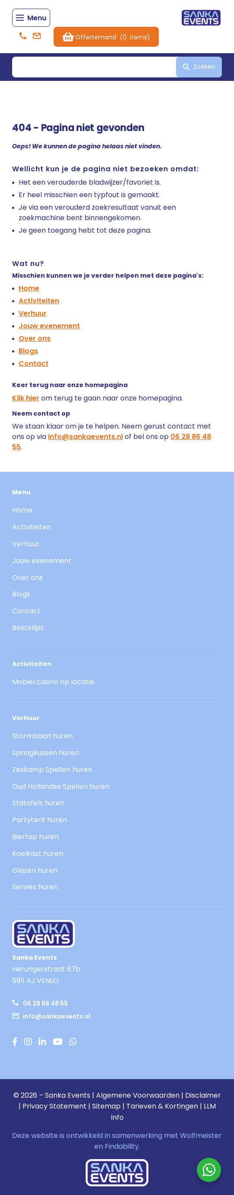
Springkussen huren (45, 753)
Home (29, 288)
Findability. (122, 1146)
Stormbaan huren (42, 736)
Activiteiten (39, 301)
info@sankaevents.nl (85, 437)
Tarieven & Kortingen (162, 1106)
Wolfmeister (201, 1136)
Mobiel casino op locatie (53, 682)
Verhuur (33, 313)
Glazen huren (35, 870)
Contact (33, 363)
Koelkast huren (37, 854)
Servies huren (35, 887)
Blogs (28, 351)
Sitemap (106, 1106)
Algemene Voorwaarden (138, 1095)
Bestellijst (28, 628)
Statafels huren (38, 803)
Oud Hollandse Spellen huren (60, 786)
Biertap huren (35, 837)
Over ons (35, 338)
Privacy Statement (54, 1106)
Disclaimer (203, 1095)
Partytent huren (39, 820)
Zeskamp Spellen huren (52, 770)
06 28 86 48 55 (40, 1003)
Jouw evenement (49, 326)
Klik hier (25, 398)
